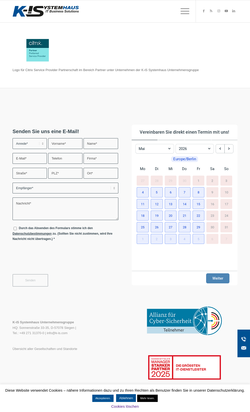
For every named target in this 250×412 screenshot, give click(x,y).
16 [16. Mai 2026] (212, 203)
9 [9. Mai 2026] (212, 192)
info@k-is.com (57, 333)
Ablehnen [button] (126, 398)
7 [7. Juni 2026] (226, 238)
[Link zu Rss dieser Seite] (211, 11)
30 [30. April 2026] (184, 180)
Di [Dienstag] (156, 169)
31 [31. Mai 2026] (226, 227)
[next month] (228, 148)
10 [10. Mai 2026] (226, 192)
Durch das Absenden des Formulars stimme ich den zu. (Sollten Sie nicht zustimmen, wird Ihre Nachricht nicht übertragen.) (63, 233)
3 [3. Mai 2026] (226, 180)
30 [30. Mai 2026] (212, 227)
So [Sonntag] (226, 169)
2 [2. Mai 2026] (212, 180)
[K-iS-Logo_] (46, 11)
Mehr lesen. (147, 398)
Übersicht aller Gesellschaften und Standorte (45, 349)
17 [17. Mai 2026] (226, 203)
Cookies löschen (125, 406)
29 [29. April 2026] (170, 180)
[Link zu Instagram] (218, 11)
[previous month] (220, 148)
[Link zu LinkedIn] (233, 11)
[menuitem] (183, 11)
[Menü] (183, 11)
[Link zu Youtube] (226, 11)
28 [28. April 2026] (156, 180)
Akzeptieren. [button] (103, 398)
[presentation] (51, 261)
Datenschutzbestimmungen (32, 233)
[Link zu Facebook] (203, 11)
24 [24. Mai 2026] (226, 215)
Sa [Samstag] (212, 169)
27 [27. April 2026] (142, 180)
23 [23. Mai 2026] (212, 215)
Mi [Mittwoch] (171, 169)
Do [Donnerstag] (184, 169)
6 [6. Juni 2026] (212, 238)
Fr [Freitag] (198, 169)
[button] (143, 192)
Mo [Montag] (142, 169)
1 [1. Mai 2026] (198, 180)
